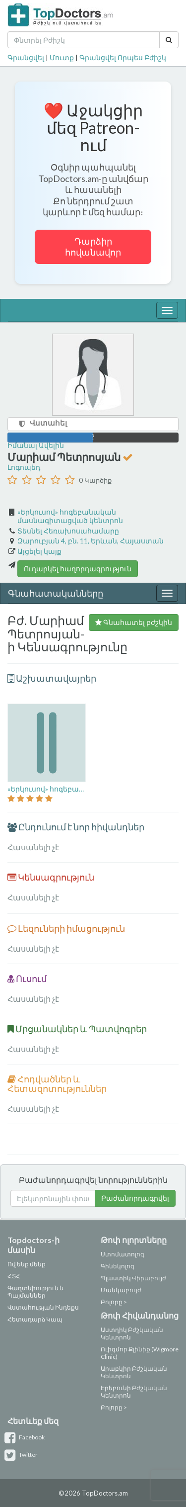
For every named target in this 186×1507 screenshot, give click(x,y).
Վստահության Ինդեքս (43, 1307)
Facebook (26, 1437)
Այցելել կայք (39, 551)
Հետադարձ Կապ (34, 1319)
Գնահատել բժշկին (133, 622)
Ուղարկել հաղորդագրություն (77, 568)
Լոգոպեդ (23, 467)
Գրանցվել (25, 57)
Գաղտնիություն (33, 1288)
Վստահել (48, 422)
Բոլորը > (114, 1302)
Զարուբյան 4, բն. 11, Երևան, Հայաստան (90, 540)
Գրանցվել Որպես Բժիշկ (122, 57)
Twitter (22, 1454)
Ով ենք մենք (26, 1264)
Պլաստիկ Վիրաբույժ (133, 1278)
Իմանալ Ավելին (35, 445)
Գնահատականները (55, 593)
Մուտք (62, 57)
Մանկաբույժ (121, 1290)
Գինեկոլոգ (117, 1266)
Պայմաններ (26, 1295)
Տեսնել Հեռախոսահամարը (68, 531)
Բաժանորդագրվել (135, 1198)
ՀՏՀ (13, 1276)
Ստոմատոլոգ (122, 1254)
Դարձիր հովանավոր (93, 247)
